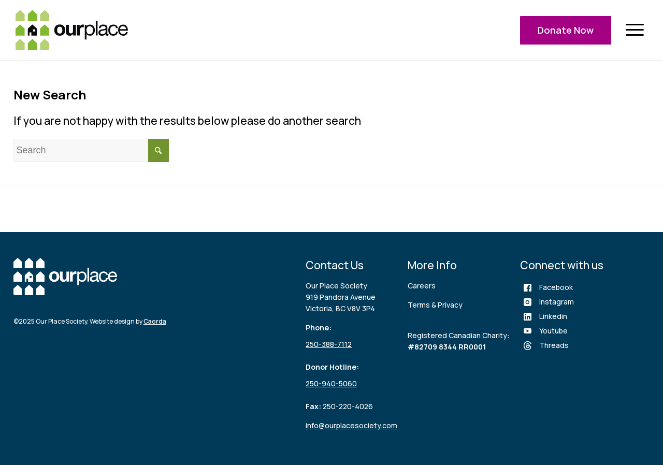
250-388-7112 (329, 344)
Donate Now (566, 30)
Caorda (154, 321)
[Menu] (634, 30)
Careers (422, 285)
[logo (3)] (72, 30)
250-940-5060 (331, 383)
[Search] (91, 150)
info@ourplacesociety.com (351, 425)
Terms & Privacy (435, 305)
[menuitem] (634, 30)
